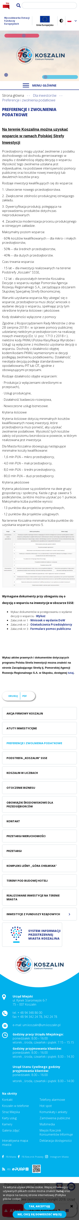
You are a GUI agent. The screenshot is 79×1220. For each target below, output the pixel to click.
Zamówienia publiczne (55, 1118)
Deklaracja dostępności (56, 1141)
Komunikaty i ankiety (53, 1112)
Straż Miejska (11, 1112)
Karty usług (9, 1118)
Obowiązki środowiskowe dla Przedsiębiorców (30, 804)
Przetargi (14, 851)
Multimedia (47, 1124)
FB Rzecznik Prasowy (30, 1156)
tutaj (71, 672)
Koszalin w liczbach (22, 773)
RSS (6, 1169)
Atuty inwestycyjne (22, 728)
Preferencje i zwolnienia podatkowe (34, 743)
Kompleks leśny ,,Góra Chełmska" (32, 866)
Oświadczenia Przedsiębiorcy (51, 624)
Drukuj (13, 696)
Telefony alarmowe (52, 1100)
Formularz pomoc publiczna (50, 629)
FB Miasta (9, 1156)
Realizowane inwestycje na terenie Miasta (33, 897)
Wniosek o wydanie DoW (47, 620)
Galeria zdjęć (11, 1130)
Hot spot (46, 1106)
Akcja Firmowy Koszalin (25, 713)
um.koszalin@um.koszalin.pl (41, 1025)
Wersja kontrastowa (61, 20)
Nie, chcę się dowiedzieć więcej (39, 1214)
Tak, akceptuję (39, 1206)
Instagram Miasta (57, 1156)
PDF (24, 696)
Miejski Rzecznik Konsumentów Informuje (56, 1132)
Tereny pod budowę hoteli (27, 880)
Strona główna (13, 95)
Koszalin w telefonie (15, 1106)
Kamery (7, 1124)
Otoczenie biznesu (21, 788)
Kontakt (13, 821)
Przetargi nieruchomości (26, 836)
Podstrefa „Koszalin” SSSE (27, 758)
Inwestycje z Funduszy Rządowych (33, 914)
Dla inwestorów (44, 95)
